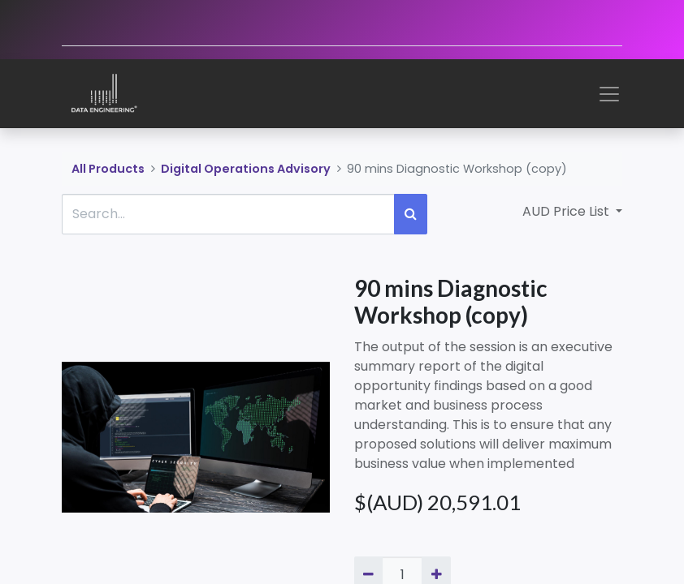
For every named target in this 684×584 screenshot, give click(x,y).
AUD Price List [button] (567, 211)
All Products (108, 169)
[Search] (410, 214)
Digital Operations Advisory (246, 169)
